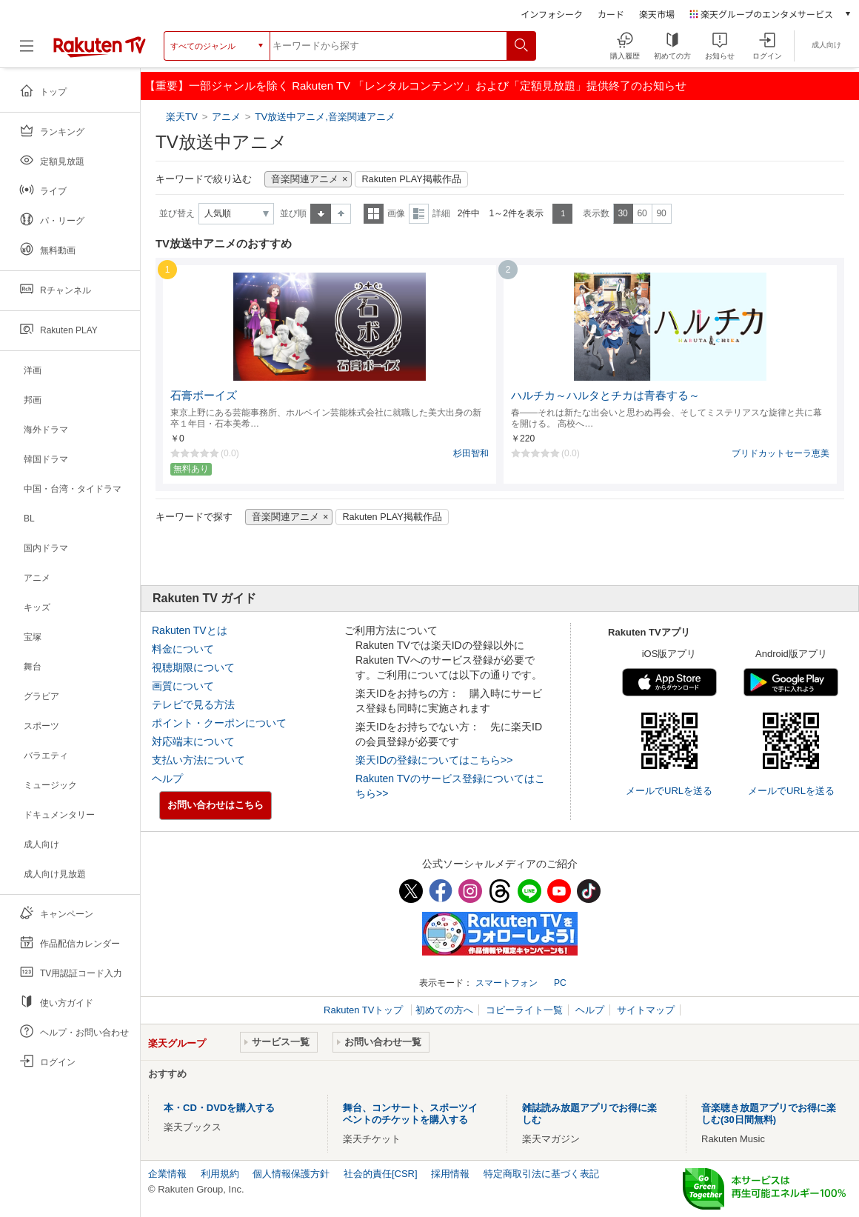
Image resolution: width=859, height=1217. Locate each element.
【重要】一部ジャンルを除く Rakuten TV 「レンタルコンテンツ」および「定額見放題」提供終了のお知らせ (415, 85)
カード (611, 13)
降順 (341, 214)
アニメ (226, 116)
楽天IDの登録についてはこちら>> (433, 760)
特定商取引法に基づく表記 (541, 1173)
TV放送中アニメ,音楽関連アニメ (325, 116)
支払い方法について (198, 760)
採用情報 (450, 1173)
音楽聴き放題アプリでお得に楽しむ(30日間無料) (768, 1113)
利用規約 (220, 1173)
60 (641, 213)
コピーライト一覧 (524, 1010)
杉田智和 (471, 453)
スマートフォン (506, 983)
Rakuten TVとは (189, 630)
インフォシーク (552, 13)
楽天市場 (657, 13)
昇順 (320, 214)
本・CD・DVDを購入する (219, 1107)
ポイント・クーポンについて (219, 723)
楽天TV (183, 116)
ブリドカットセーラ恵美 (780, 453)
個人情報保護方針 (291, 1173)
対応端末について (193, 741)
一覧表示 (374, 214)
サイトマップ (646, 1010)
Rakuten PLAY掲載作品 (411, 179)
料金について (183, 649)
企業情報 (167, 1173)
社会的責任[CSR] (381, 1173)
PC (560, 983)
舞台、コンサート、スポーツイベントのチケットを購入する (410, 1113)
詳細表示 (419, 214)
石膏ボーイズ (203, 395)
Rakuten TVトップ (365, 1010)
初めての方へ (444, 1010)
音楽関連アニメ (304, 179)
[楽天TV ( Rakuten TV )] (99, 51)
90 (661, 213)
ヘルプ (167, 778)
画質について (183, 686)
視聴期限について (193, 667)
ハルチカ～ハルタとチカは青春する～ (605, 395)
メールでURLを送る (669, 790)
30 (622, 213)
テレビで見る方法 (193, 704)
